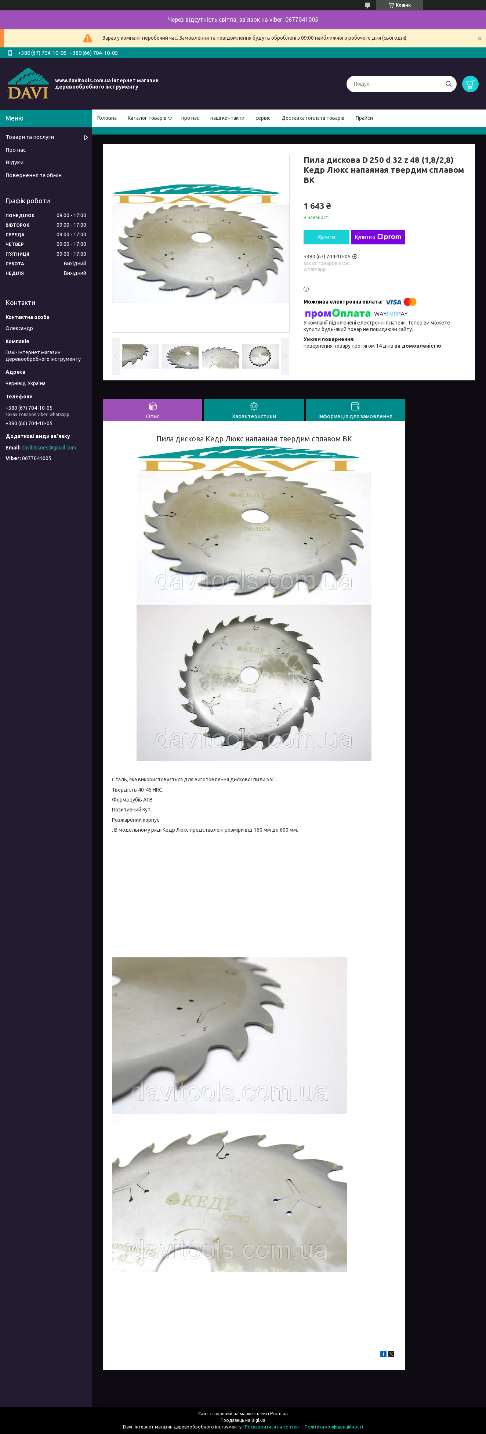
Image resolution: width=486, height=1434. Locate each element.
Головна (107, 118)
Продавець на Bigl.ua (243, 1420)
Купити (326, 237)
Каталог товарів (147, 118)
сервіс (263, 118)
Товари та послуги (30, 137)
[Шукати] (448, 84)
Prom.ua (279, 1413)
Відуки (14, 162)
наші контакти (227, 118)
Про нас (16, 150)
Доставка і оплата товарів (313, 118)
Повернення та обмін (34, 175)
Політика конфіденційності (334, 1426)
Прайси (364, 118)
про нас (190, 118)
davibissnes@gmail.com (49, 448)
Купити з (378, 237)
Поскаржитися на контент (273, 1426)
